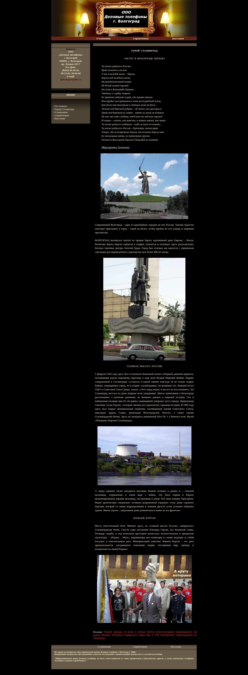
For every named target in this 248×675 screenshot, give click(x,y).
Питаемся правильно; (125, 635)
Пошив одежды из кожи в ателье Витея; (129, 631)
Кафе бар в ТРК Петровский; (157, 635)
